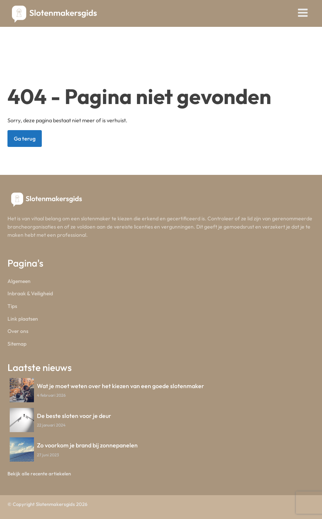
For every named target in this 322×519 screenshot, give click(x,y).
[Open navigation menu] (303, 13)
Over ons (17, 331)
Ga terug (24, 138)
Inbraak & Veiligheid (30, 293)
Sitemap (16, 343)
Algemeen (19, 281)
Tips (12, 306)
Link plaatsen (22, 318)
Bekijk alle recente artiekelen (39, 473)
